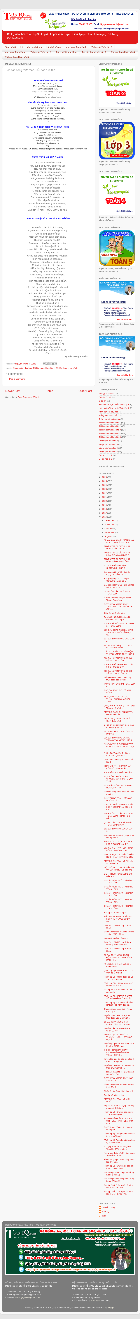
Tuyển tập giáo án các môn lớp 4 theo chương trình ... (119, 1060)
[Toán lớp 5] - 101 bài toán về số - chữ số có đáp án (119, 984)
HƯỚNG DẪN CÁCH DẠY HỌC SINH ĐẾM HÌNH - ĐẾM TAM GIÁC (118, 1120)
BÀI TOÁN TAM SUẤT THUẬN (118, 772)
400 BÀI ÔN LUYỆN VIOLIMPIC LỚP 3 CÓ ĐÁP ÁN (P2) (118, 843)
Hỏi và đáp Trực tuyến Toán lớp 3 (114, 404)
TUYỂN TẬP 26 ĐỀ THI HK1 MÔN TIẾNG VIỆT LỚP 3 (117, 560)
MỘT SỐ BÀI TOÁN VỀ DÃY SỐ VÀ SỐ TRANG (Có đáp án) (119, 868)
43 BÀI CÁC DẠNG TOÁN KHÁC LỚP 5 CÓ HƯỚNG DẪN (119, 541)
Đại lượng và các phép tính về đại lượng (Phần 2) (119, 1173)
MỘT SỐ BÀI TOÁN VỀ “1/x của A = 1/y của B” (118, 862)
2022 (104, 493)
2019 (104, 505)
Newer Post (12, 390)
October (108, 528)
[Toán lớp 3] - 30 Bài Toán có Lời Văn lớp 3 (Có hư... (118, 971)
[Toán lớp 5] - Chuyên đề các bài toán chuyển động (118, 1167)
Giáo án (102, 401)
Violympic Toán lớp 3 (101, 47)
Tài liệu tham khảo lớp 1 (110, 423)
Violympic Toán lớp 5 (40, 52)
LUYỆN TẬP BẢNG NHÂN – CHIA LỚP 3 (117, 1029)
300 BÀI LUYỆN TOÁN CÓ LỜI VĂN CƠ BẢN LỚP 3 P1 (118, 672)
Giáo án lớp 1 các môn (114, 613)
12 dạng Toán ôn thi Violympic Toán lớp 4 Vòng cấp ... (117, 1147)
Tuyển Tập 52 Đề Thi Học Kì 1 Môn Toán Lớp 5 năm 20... (117, 1016)
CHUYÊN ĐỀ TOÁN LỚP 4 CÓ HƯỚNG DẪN (118, 799)
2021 (104, 497)
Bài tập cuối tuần (106, 393)
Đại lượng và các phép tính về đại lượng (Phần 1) (119, 1180)
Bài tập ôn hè (105, 397)
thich (104, 1216)
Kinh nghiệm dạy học (22, 368)
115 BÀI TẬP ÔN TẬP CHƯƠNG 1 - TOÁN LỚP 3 (119, 624)
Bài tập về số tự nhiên (114, 1095)
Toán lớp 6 (95, 1300)
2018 (104, 509)
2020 (104, 501)
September (110, 532)
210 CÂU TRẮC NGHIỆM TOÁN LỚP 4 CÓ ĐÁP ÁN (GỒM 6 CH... (118, 807)
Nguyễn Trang (108, 1207)
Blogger (110, 1307)
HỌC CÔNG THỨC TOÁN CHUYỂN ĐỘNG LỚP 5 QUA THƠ (118, 778)
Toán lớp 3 (10, 47)
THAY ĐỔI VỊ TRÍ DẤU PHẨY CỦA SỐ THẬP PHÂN (117, 767)
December (110, 520)
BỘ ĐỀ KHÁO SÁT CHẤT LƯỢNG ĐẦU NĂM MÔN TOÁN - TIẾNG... (116, 1052)
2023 (104, 489)
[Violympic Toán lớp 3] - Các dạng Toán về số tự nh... (119, 706)
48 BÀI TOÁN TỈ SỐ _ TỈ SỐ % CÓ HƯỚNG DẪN (118, 646)
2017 (104, 513)
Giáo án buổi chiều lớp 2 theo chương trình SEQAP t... (117, 943)
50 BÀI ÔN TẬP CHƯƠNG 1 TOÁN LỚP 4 (117, 592)
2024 (104, 485)
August (108, 536)
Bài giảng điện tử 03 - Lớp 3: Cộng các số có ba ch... (117, 573)
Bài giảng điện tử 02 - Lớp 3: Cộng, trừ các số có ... (117, 579)
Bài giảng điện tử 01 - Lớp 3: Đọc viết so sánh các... (119, 586)
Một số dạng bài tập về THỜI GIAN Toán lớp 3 (117, 719)
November (110, 524)
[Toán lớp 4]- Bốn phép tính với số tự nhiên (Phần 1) (119, 1141)
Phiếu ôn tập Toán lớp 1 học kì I (118, 1091)
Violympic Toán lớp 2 (76, 47)
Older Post (85, 390)
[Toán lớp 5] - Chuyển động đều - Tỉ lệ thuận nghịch (119, 1113)
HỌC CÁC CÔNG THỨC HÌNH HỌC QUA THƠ (118, 786)
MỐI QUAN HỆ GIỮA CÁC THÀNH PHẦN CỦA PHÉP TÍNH (117, 699)
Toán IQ (105, 1211)
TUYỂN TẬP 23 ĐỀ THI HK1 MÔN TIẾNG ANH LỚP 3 (117, 554)
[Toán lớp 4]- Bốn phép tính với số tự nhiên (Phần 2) (119, 1135)
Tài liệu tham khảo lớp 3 (94, 52)
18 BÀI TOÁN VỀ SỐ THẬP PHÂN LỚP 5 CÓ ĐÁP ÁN (117, 1023)
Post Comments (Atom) (28, 397)
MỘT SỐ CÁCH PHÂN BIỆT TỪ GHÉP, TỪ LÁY (118, 713)
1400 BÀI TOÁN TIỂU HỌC (116, 938)
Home (49, 390)
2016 (104, 517)
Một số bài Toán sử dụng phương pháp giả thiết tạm (119, 1106)
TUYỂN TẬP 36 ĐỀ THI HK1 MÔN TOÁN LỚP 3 (117, 547)
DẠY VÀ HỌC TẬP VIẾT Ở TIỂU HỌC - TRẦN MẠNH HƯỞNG (119, 855)
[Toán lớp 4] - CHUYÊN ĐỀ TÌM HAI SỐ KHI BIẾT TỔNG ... (118, 1003)
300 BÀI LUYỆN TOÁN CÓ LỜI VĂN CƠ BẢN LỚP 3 (118, 659)
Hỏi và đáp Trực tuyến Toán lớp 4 (114, 408)
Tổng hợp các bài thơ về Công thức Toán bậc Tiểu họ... (117, 678)
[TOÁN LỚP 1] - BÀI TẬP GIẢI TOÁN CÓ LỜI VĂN (118, 823)
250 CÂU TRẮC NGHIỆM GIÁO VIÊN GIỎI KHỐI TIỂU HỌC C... (118, 632)
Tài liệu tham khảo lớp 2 (110, 426)
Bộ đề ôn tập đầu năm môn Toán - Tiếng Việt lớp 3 (119, 726)
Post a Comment (17, 379)
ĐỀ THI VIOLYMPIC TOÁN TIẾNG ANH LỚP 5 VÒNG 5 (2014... (118, 606)
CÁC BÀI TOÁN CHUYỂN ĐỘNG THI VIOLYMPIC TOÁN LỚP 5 (119, 652)
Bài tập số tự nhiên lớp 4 (115, 912)
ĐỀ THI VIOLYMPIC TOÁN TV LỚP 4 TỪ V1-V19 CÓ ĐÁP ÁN (118, 918)
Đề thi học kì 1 (105, 455)
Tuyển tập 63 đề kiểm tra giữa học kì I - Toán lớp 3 (117, 618)
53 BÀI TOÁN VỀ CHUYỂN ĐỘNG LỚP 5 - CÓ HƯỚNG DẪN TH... (118, 957)
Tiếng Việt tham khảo (66, 52)
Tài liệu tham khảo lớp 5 (17, 57)
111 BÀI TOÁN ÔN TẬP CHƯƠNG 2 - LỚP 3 (115, 566)
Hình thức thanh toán (31, 47)
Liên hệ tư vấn (53, 47)
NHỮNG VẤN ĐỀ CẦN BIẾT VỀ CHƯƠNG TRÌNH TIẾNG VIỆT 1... (119, 746)
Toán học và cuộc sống (109, 419)
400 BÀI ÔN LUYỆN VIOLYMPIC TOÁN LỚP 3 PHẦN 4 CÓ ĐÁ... (119, 815)
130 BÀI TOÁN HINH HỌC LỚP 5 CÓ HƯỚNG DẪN (118, 665)
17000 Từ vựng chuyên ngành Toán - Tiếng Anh (117, 599)
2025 (104, 481)
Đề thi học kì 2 (105, 459)
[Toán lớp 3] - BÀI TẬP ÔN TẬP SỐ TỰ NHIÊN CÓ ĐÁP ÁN (118, 997)
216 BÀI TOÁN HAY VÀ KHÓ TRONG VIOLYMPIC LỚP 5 (118, 739)
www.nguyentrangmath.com (27, 1297)
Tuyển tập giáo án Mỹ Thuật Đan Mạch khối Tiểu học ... (119, 1045)
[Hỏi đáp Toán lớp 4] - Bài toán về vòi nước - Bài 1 (119, 1073)
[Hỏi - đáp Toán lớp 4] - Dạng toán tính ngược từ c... (117, 754)
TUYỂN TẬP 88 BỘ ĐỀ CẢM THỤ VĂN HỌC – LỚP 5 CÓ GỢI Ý (118, 1037)
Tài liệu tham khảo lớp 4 (123, 52)
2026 (104, 477)
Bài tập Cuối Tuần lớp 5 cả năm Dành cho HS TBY (118, 1186)
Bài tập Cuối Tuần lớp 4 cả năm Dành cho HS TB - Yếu (118, 1192)
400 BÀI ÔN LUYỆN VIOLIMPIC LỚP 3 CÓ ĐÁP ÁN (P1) (118, 849)
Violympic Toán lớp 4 (15, 52)
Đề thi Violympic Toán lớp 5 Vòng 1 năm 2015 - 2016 (119, 933)
